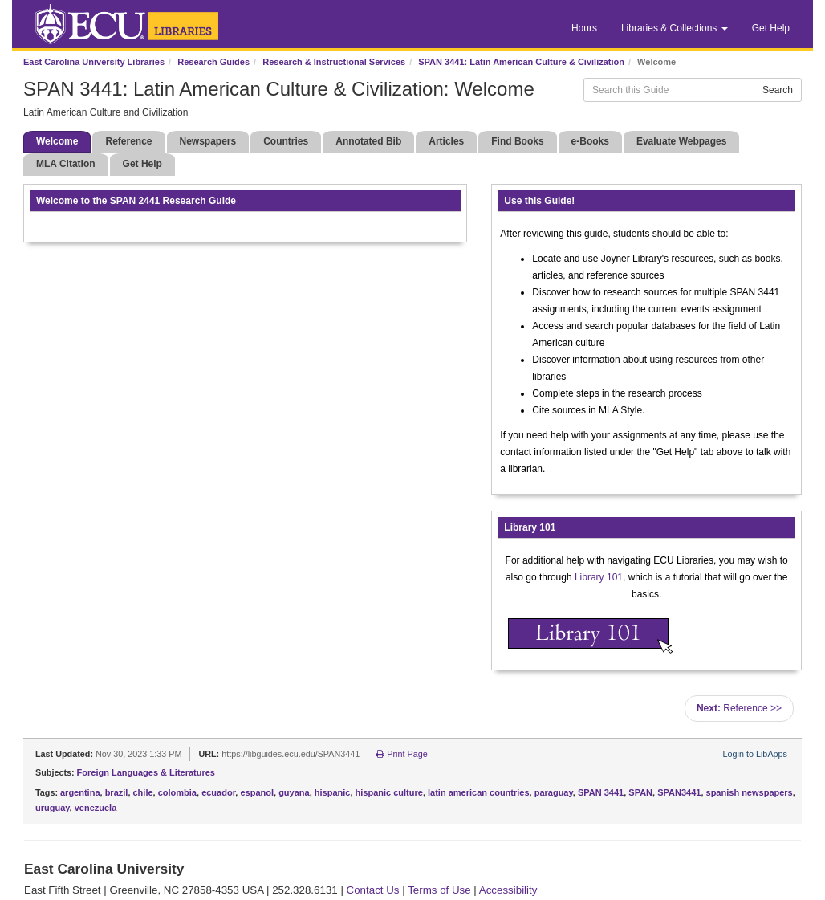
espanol (257, 792)
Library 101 (599, 577)
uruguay (52, 807)
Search (777, 90)
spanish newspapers (749, 792)
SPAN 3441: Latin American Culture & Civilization (521, 62)
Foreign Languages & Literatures (146, 772)
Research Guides (213, 62)
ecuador (218, 792)
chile (143, 792)
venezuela (96, 807)
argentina (80, 792)
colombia (177, 792)
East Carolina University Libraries (94, 62)
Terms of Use (439, 890)
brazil (116, 792)
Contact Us (373, 890)
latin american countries (479, 792)
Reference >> (739, 708)
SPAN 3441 (601, 792)
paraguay (553, 792)
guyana (294, 792)
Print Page (401, 754)
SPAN (640, 792)
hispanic (333, 792)
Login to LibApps (755, 754)
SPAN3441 (679, 792)
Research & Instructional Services (333, 62)
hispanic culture (389, 792)
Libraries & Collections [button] (674, 28)
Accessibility (508, 890)
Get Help (771, 28)
